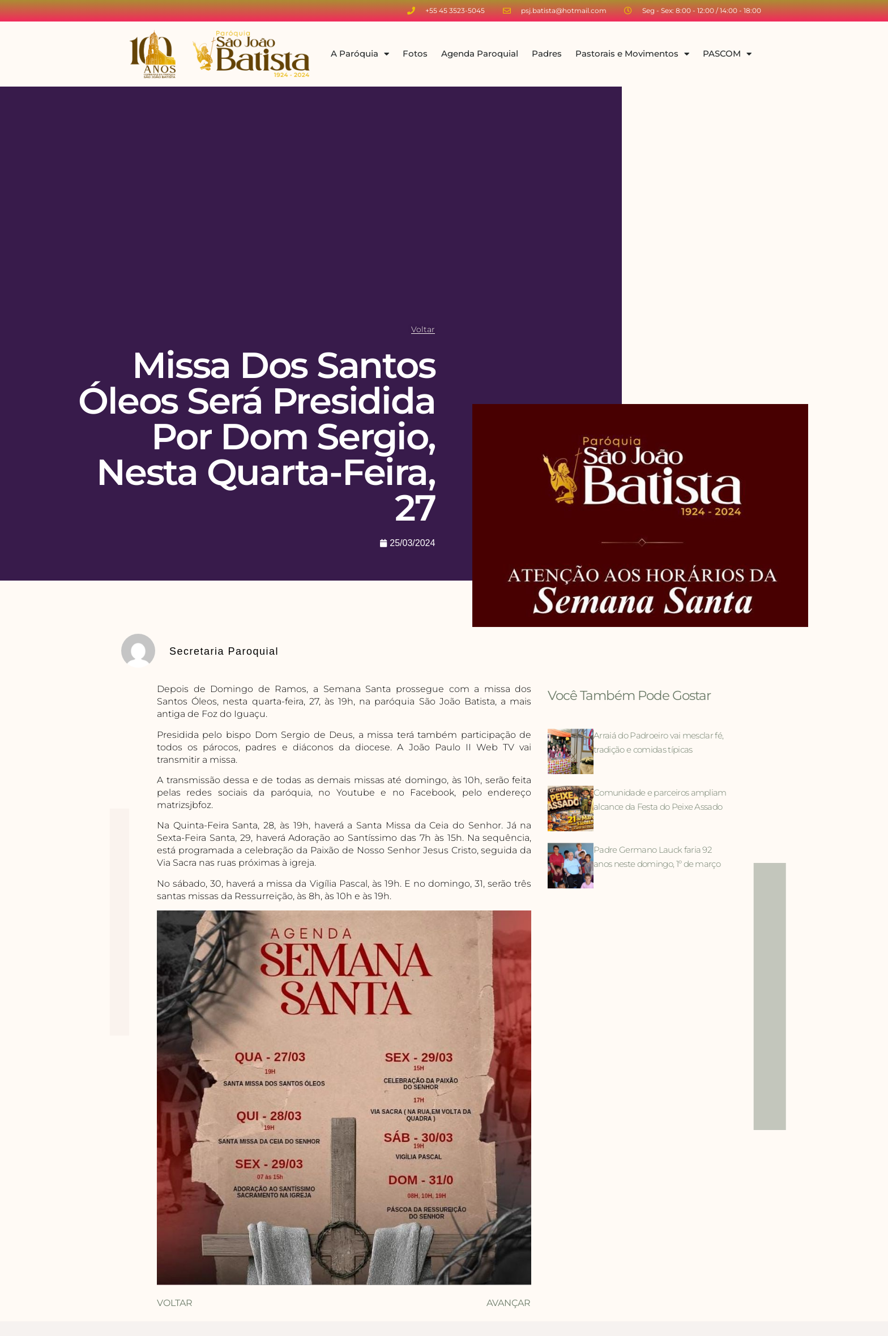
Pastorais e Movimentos (632, 54)
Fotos (415, 53)
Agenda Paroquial (479, 53)
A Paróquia (360, 54)
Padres (547, 53)
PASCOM (727, 54)
